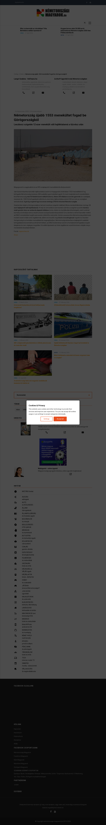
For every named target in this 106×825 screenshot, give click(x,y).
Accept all (60, 419)
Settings (46, 419)
